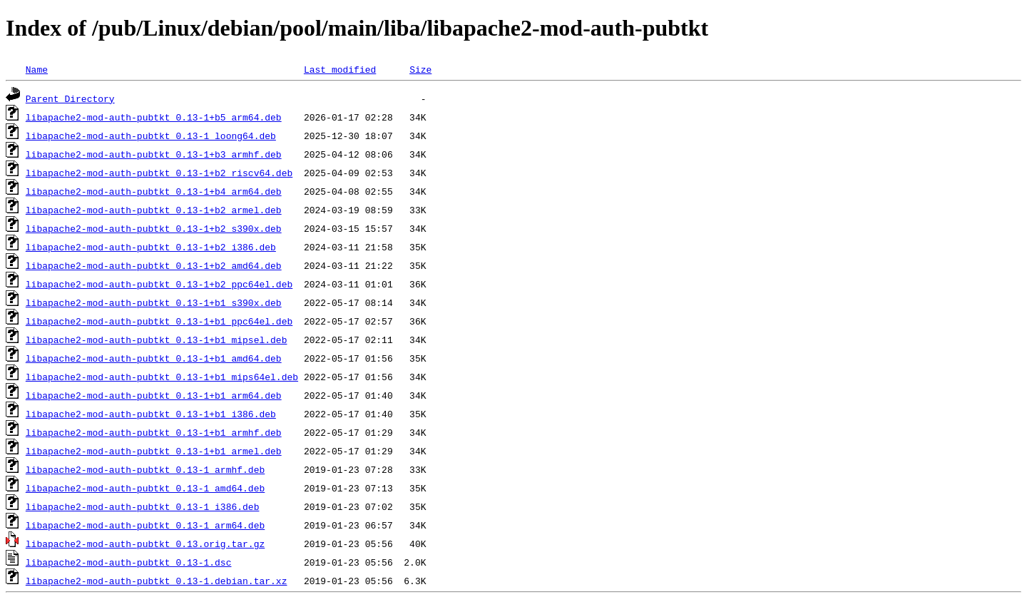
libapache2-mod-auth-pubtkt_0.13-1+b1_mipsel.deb (156, 339)
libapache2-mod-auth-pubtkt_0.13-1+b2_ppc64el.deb (159, 283)
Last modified (340, 69)
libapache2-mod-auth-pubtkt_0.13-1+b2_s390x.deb (154, 228)
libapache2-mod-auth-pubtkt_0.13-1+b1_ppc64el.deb (159, 321)
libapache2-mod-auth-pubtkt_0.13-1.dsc (129, 562)
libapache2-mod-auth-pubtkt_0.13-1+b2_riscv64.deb (159, 172)
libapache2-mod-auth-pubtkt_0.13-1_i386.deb (143, 506)
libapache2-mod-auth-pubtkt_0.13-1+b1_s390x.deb (154, 302)
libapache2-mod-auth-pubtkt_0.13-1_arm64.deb (145, 525)
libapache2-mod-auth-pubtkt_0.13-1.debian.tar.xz (156, 580)
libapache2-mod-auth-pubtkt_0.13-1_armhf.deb (145, 469)
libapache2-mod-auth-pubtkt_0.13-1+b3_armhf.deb (154, 154)
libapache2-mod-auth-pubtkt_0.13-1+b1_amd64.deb (154, 358)
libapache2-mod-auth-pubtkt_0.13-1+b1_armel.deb (154, 450)
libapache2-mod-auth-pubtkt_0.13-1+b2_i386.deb (151, 246)
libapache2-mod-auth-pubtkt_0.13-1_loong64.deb (151, 135)
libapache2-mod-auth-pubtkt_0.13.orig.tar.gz (145, 543)
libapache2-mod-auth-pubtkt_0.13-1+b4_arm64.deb (154, 191)
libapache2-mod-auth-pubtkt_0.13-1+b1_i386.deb (151, 413)
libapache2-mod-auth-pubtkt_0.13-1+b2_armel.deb (154, 209)
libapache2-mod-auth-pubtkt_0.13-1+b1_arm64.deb (154, 395)
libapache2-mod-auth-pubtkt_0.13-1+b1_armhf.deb (154, 432)
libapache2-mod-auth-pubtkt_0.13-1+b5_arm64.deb (154, 117)
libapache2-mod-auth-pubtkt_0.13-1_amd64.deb (145, 487)
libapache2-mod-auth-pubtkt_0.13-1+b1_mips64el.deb (162, 376)
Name (37, 69)
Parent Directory (70, 98)
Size (420, 69)
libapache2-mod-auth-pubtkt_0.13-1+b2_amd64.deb (154, 265)
